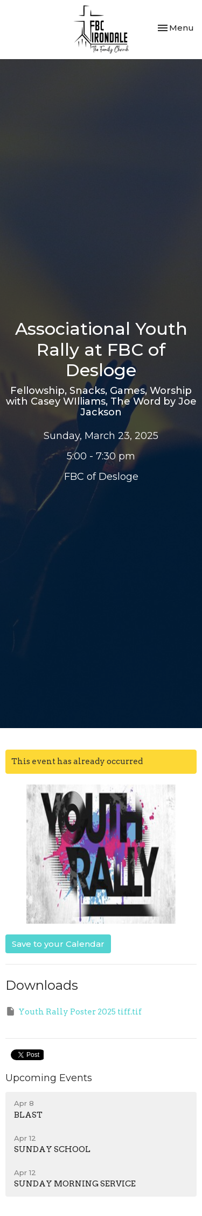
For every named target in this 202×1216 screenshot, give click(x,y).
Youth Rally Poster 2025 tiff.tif (73, 1011)
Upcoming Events (48, 1078)
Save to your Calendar (58, 944)
